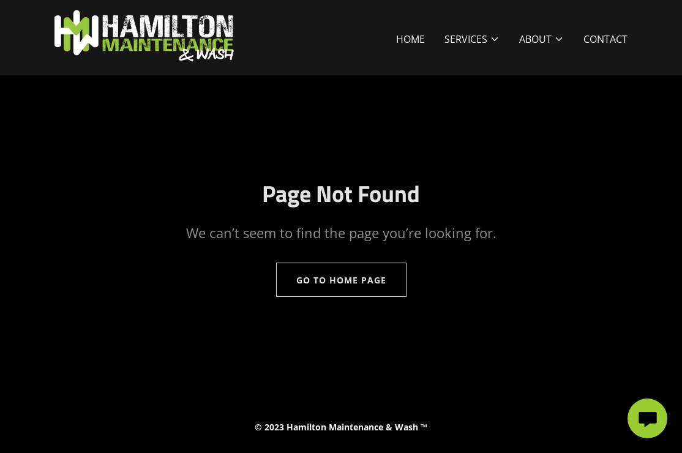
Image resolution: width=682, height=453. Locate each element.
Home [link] (410, 39)
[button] (472, 39)
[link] (144, 36)
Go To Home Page (341, 280)
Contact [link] (605, 39)
